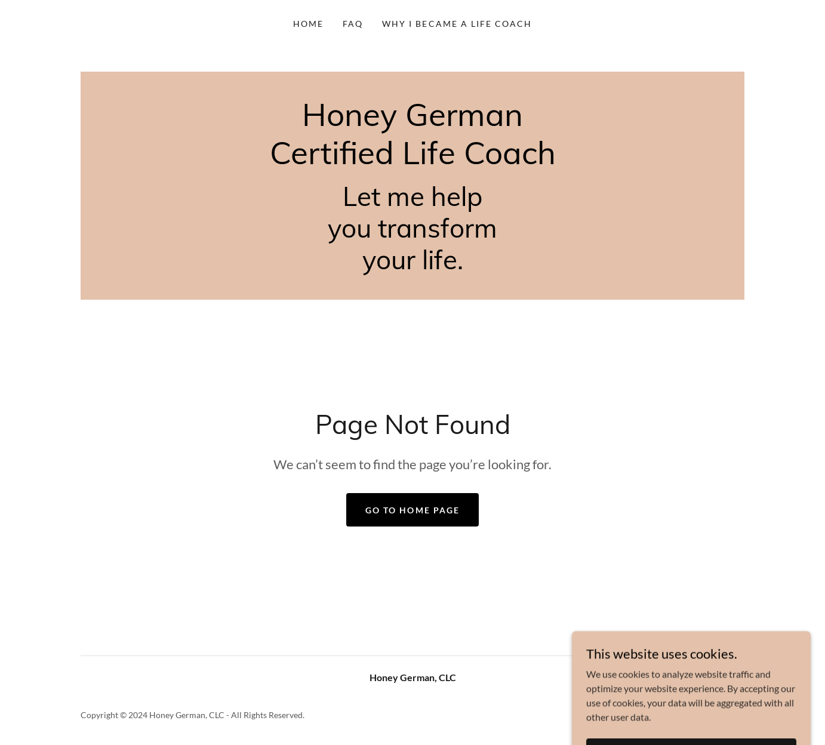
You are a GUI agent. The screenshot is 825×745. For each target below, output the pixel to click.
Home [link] (308, 24)
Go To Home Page (412, 510)
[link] (413, 160)
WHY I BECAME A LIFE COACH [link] (456, 24)
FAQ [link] (353, 24)
